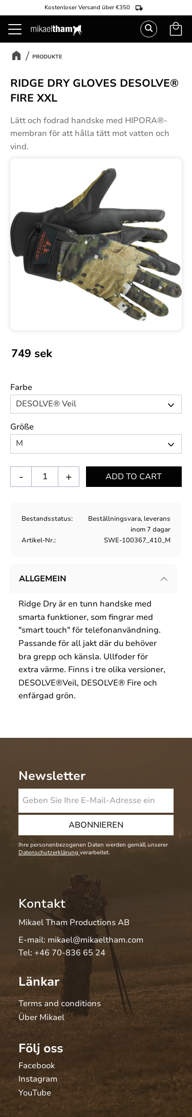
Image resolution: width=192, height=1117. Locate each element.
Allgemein (42, 578)
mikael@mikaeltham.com (95, 940)
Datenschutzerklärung (49, 852)
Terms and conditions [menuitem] (59, 1004)
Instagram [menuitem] (37, 1079)
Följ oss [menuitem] (40, 1048)
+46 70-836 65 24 (69, 952)
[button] (20, 41)
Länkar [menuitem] (38, 981)
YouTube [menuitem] (34, 1093)
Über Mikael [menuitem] (41, 1018)
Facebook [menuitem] (36, 1066)
